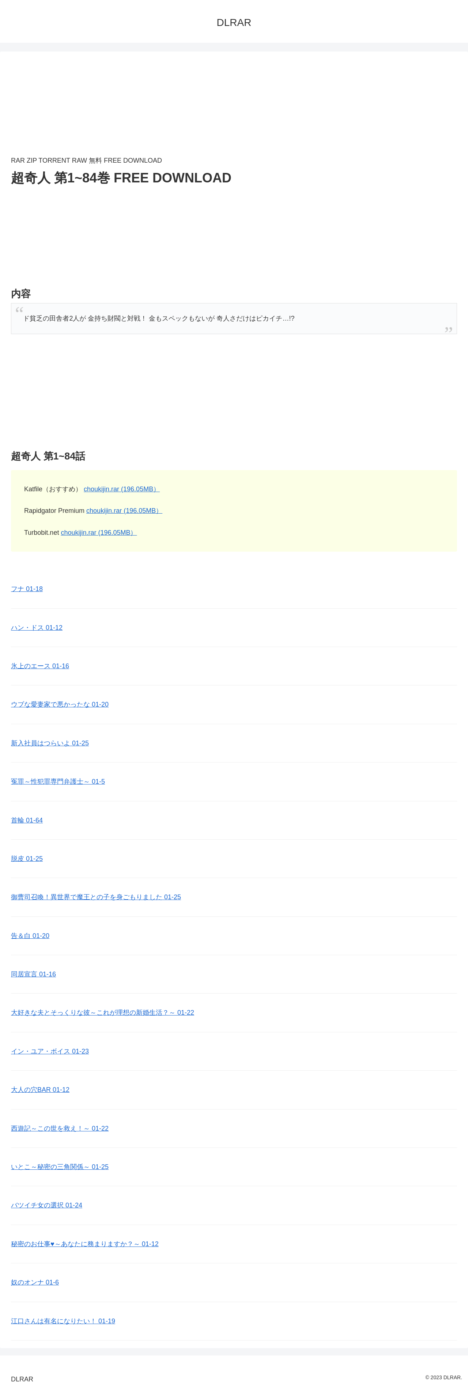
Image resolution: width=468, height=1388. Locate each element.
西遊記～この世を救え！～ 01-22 (60, 1128)
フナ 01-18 (27, 589)
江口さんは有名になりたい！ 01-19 (63, 1321)
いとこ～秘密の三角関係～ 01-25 (60, 1166)
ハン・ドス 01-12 (37, 627)
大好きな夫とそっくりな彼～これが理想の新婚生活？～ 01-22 (102, 1012)
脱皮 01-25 (27, 858)
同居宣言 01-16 (33, 974)
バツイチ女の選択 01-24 (46, 1205)
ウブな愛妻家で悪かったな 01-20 (60, 704)
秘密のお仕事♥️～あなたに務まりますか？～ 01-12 (85, 1244)
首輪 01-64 (27, 820)
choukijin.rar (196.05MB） (122, 489)
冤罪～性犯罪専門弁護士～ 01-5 (58, 781)
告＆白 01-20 (30, 935)
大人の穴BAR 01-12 (40, 1089)
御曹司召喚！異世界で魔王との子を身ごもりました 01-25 (96, 897)
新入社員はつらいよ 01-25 (50, 743)
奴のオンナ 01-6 (35, 1282)
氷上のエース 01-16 (40, 666)
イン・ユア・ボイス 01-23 (50, 1051)
